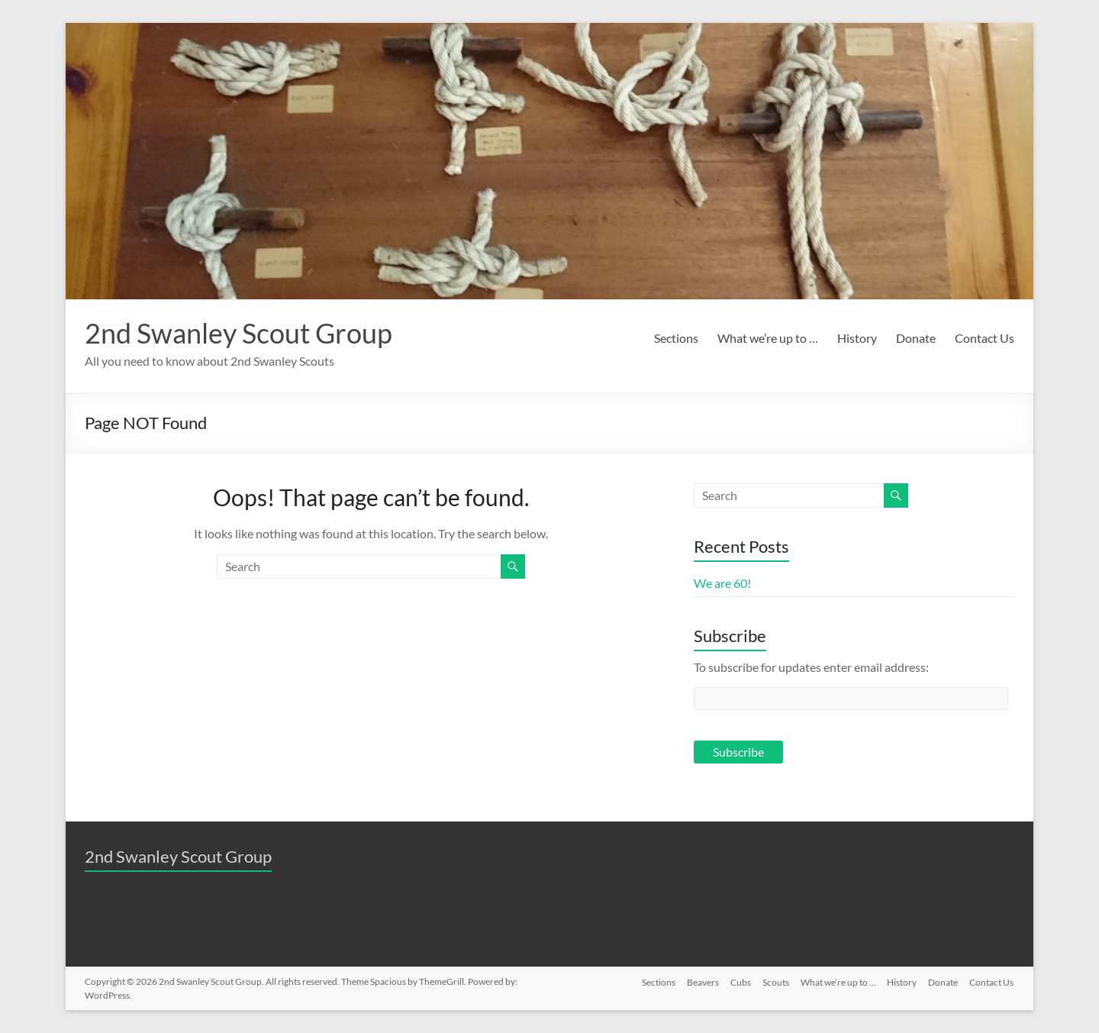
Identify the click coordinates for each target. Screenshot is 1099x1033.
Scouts (772, 981)
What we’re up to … (767, 338)
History (857, 338)
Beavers (698, 981)
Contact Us (984, 338)
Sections (676, 338)
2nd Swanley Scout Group (238, 333)
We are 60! (722, 583)
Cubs (737, 981)
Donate (916, 338)
